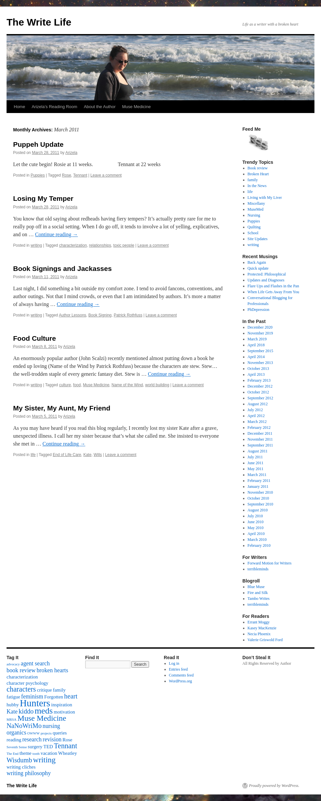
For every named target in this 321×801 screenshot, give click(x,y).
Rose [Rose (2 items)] (67, 739)
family (253, 180)
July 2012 (255, 410)
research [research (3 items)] (32, 739)
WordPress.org (180, 681)
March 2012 (257, 421)
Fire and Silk (258, 592)
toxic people (123, 245)
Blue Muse (256, 586)
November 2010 (260, 492)
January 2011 (258, 486)
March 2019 (257, 339)
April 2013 (256, 374)
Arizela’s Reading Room (54, 106)
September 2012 (260, 398)
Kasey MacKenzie (262, 628)
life (32, 454)
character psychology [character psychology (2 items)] (27, 683)
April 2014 (256, 356)
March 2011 (257, 474)
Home (19, 106)
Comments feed (181, 675)
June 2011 (256, 463)
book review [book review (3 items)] (21, 670)
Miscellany (256, 203)
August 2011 (258, 451)
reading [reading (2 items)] (14, 739)
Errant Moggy (259, 622)
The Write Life (39, 22)
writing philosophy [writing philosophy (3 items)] (29, 773)
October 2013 (258, 368)
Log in (174, 663)
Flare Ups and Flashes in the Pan (273, 286)
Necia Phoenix (259, 634)
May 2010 (256, 527)
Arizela (71, 152)
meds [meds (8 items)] (44, 710)
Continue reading (56, 234)
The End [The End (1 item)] (12, 753)
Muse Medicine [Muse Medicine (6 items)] (41, 718)
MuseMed (256, 209)
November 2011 (260, 439)
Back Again (257, 262)
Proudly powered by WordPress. (274, 785)
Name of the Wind (127, 385)
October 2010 (258, 498)
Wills (98, 454)
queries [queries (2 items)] (60, 732)
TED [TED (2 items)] (48, 746)
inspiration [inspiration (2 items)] (61, 704)
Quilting (254, 227)
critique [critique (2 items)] (44, 690)
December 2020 (260, 327)
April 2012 (256, 415)
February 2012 (259, 427)
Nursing (254, 215)
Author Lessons (72, 315)
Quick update (258, 268)
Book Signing (100, 315)
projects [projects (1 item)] (46, 733)
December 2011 (260, 433)
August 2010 (258, 510)
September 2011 (260, 445)
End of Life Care (67, 454)
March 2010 (257, 539)
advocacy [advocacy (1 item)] (13, 664)
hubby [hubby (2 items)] (13, 704)
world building (157, 385)
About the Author (100, 106)
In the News (257, 185)
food (77, 385)
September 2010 (260, 504)
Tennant (80, 175)
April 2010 (256, 533)
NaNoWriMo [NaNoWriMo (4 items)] (24, 725)
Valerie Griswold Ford (265, 640)
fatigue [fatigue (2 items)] (13, 696)
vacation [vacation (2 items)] (49, 753)
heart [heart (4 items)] (70, 696)
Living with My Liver (265, 197)
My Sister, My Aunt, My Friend (61, 408)
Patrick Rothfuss (128, 315)
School (253, 233)
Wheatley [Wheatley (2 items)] (67, 753)
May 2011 (256, 469)
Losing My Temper (43, 198)
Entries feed (178, 669)
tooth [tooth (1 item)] (36, 753)
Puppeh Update (38, 144)
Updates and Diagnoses (266, 280)
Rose (66, 175)
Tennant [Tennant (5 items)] (65, 746)
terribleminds (258, 569)
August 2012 (258, 404)
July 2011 (255, 457)
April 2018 (256, 345)
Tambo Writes (259, 598)
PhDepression (259, 309)
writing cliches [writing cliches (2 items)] (21, 767)
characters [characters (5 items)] (21, 689)
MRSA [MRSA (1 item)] (11, 719)
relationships (100, 245)
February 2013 (259, 380)
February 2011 (259, 480)
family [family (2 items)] (59, 690)
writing (36, 245)
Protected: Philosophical (267, 274)
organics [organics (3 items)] (16, 732)
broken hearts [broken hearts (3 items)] (52, 670)
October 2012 (258, 392)
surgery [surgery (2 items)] (35, 746)
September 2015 (260, 351)
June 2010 (256, 522)
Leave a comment (106, 175)
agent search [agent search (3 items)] (35, 663)
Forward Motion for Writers (270, 563)
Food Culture (34, 338)
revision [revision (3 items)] (52, 739)
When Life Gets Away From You (273, 292)
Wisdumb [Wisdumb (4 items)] (19, 760)
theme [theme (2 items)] (25, 753)
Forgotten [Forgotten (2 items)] (53, 696)
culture (65, 385)
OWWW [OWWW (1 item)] (33, 733)
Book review (258, 168)
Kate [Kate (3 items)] (12, 711)
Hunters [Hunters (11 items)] (35, 703)
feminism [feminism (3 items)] (32, 696)
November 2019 (260, 333)
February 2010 (259, 545)
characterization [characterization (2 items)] (22, 676)
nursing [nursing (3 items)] (51, 726)
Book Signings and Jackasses (62, 268)
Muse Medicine (136, 106)
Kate (87, 454)
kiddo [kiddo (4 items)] (26, 711)
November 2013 (260, 362)
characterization (73, 245)
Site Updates (258, 239)
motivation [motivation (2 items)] (64, 712)
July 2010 (255, 516)
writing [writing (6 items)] (44, 759)
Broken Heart (258, 174)
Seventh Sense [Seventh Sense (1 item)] (17, 747)
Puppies (37, 175)
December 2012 (260, 386)
